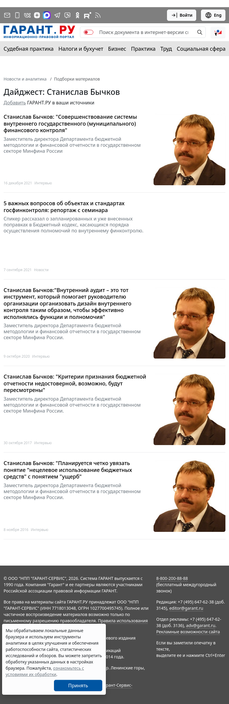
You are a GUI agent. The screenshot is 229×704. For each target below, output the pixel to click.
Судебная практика (29, 48)
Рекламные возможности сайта (188, 631)
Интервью (43, 183)
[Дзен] (37, 15)
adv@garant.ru (200, 625)
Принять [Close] (78, 685)
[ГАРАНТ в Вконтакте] (27, 15)
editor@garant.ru (186, 608)
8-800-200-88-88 (172, 578)
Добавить (15, 102)
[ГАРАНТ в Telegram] (57, 15)
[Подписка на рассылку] (7, 15)
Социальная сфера (201, 48)
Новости (41, 270)
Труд (166, 48)
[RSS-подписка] (97, 15)
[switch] (88, 32)
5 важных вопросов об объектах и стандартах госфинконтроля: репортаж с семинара (64, 206)
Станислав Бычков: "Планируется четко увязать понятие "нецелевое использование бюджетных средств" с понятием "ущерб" (68, 470)
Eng (213, 15)
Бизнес (117, 48)
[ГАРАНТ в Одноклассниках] (77, 15)
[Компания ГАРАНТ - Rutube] (87, 15)
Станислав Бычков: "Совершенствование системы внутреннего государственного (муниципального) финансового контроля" (70, 123)
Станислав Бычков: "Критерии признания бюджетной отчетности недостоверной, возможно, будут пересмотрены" (75, 383)
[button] (218, 32)
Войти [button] (182, 15)
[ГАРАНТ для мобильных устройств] (17, 15)
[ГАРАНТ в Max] (47, 15)
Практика (143, 48)
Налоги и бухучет (80, 48)
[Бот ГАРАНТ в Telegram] (67, 15)
